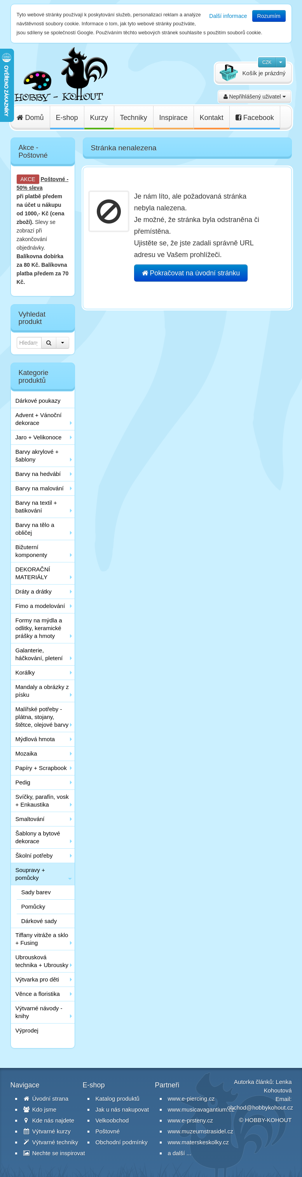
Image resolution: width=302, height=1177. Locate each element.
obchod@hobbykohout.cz (260, 1107)
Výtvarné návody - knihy (39, 1012)
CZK (267, 62)
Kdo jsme (40, 1109)
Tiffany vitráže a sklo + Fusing (42, 939)
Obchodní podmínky (122, 1142)
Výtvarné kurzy (47, 1131)
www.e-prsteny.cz (190, 1120)
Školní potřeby (34, 855)
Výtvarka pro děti (37, 979)
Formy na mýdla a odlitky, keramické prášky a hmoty (39, 628)
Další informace (228, 16)
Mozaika (26, 753)
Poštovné (53, 179)
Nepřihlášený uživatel (254, 96)
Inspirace (173, 118)
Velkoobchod (112, 1120)
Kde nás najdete (49, 1120)
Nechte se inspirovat (54, 1153)
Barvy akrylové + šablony (37, 455)
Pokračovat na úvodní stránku (191, 273)
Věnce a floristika (38, 993)
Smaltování (30, 819)
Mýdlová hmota (35, 739)
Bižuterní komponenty (31, 551)
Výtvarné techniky (51, 1142)
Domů (30, 118)
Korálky (25, 672)
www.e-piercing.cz (191, 1098)
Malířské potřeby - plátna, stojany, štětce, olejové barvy (42, 717)
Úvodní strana (46, 1098)
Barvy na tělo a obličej (35, 529)
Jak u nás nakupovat (122, 1109)
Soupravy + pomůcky (30, 874)
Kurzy (99, 118)
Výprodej (27, 1030)
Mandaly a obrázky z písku (42, 691)
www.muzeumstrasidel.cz (200, 1131)
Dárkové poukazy (38, 400)
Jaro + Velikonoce (39, 437)
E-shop (67, 118)
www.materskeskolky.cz (198, 1142)
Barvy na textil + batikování (36, 506)
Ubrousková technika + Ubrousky (42, 961)
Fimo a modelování (40, 606)
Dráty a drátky (34, 591)
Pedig (23, 782)
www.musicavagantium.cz (201, 1109)
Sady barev (36, 892)
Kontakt (211, 118)
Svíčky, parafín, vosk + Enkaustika (42, 800)
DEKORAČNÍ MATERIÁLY (33, 573)
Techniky (133, 118)
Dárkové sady (39, 921)
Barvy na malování (40, 488)
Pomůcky (33, 906)
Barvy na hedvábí (38, 473)
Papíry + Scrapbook (41, 768)
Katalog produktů (118, 1098)
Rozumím (269, 16)
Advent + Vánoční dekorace (39, 419)
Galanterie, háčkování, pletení (39, 654)
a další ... (180, 1153)
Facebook (255, 118)
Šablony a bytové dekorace (38, 837)
